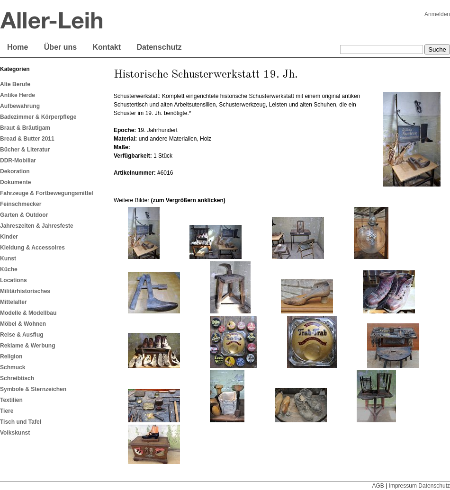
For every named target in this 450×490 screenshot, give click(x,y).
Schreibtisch (17, 378)
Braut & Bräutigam (25, 128)
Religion (11, 356)
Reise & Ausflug (22, 334)
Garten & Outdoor (24, 215)
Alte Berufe (15, 84)
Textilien (11, 400)
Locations (13, 280)
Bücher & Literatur (25, 149)
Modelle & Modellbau (28, 313)
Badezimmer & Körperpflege (38, 117)
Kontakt (106, 47)
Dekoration (15, 171)
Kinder (9, 236)
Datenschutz (158, 47)
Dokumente (15, 182)
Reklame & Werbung (27, 345)
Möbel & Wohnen (23, 324)
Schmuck (12, 367)
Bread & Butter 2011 (27, 138)
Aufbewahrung (20, 106)
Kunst (8, 258)
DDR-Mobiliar (18, 160)
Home (17, 47)
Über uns (60, 47)
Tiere (6, 411)
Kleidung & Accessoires (32, 247)
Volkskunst (15, 432)
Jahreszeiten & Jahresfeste (36, 226)
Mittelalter (13, 302)
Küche (9, 269)
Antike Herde (17, 95)
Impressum (403, 485)
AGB (378, 485)
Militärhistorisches (25, 291)
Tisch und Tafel (20, 422)
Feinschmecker (20, 204)
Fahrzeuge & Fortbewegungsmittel (46, 193)
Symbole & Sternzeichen (33, 389)
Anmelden (437, 14)
